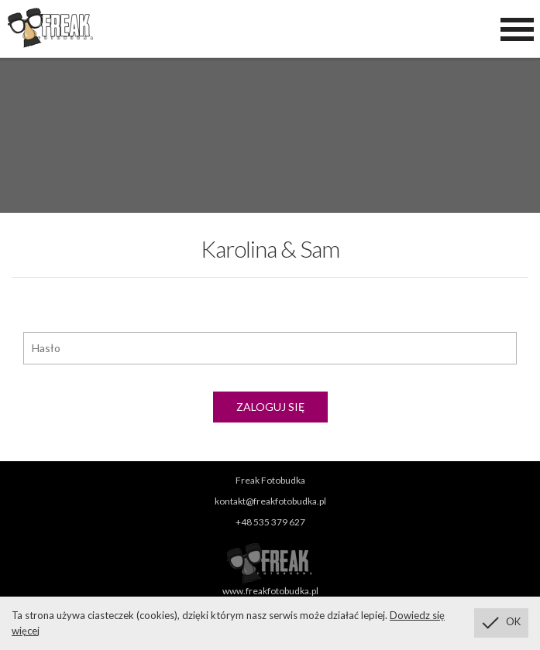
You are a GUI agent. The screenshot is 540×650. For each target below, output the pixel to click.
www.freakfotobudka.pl (270, 591)
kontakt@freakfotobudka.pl (270, 501)
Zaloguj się (270, 406)
